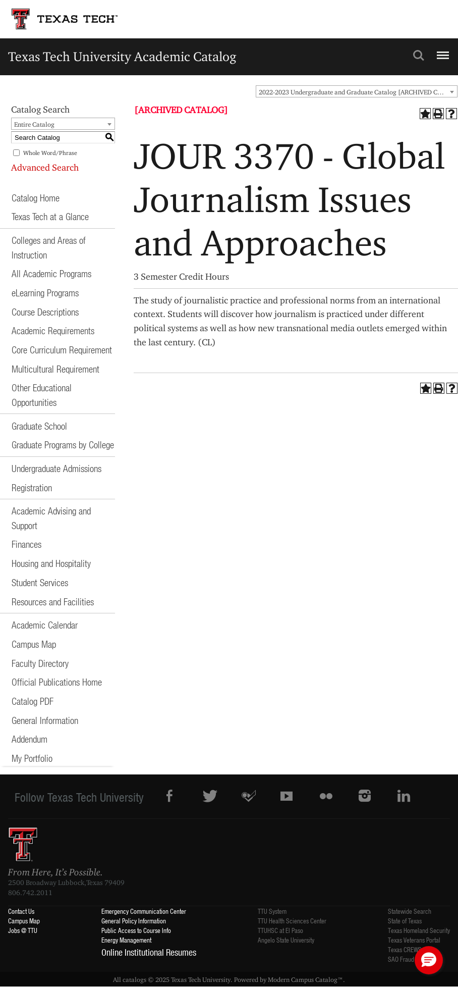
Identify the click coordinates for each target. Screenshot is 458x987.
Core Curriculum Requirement (62, 349)
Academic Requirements (53, 330)
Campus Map (34, 644)
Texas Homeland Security (419, 930)
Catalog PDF (32, 701)
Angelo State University (286, 940)
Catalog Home (36, 197)
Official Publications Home (57, 682)
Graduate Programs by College (63, 444)
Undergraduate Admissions (56, 468)
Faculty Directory (40, 663)
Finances (26, 544)
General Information (45, 720)
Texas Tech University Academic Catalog (122, 56)
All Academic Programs (51, 273)
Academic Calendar (45, 625)
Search (419, 55)
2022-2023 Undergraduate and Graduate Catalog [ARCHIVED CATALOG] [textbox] (358, 92)
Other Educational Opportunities (42, 395)
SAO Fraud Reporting (413, 959)
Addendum (29, 739)
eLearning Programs (45, 292)
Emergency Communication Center (143, 911)
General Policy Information (133, 920)
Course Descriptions (45, 312)
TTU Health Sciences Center (292, 920)
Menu (441, 51)
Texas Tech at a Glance (50, 216)
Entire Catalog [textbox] (34, 124)
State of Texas (405, 920)
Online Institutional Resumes (148, 952)
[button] (429, 960)
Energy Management (126, 940)
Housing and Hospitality (51, 563)
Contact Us (21, 911)
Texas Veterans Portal (414, 940)
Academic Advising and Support (51, 518)
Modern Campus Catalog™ (305, 979)
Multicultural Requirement (55, 369)
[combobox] (356, 91)
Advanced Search (45, 167)
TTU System (272, 911)
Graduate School (39, 426)
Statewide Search (409, 911)
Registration (32, 487)
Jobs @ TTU (22, 930)
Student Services (40, 582)
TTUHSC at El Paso (280, 930)
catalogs (134, 979)
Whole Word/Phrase (50, 153)
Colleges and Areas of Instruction (49, 247)
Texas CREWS (405, 949)
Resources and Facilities (53, 601)
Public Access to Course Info (136, 930)
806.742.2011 (30, 892)
